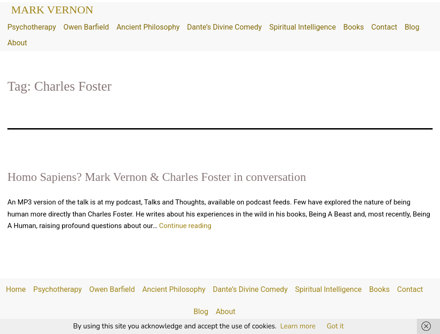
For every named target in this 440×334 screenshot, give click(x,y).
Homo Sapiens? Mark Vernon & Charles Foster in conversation (156, 177)
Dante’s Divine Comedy (224, 27)
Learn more (298, 326)
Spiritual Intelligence (302, 27)
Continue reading (185, 226)
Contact (384, 27)
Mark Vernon (52, 10)
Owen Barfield (86, 27)
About (17, 42)
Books (353, 27)
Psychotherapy (31, 27)
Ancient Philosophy (148, 27)
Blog (411, 27)
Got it (335, 326)
